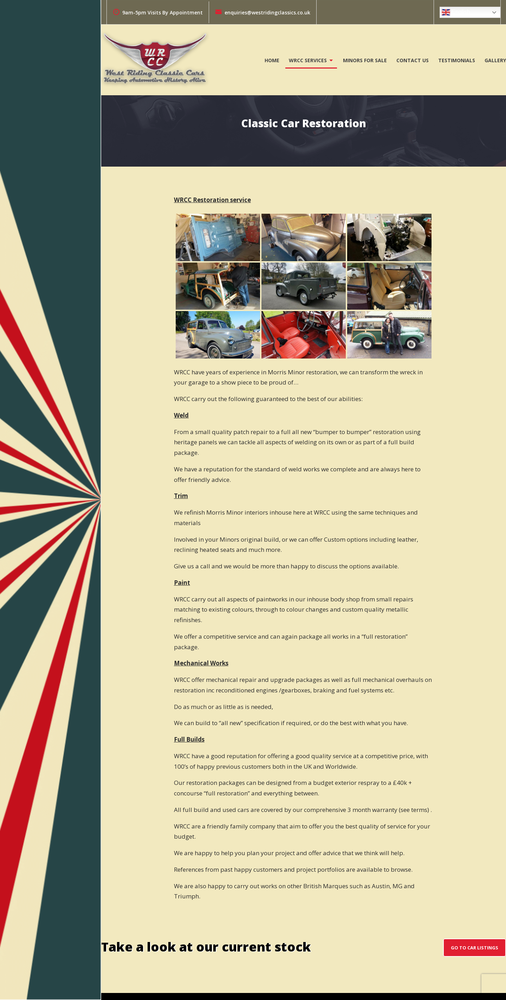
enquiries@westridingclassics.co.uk (262, 12)
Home (272, 60)
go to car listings (474, 947)
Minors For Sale (365, 60)
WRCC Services (308, 60)
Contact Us (412, 60)
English (456, 12)
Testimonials (456, 60)
